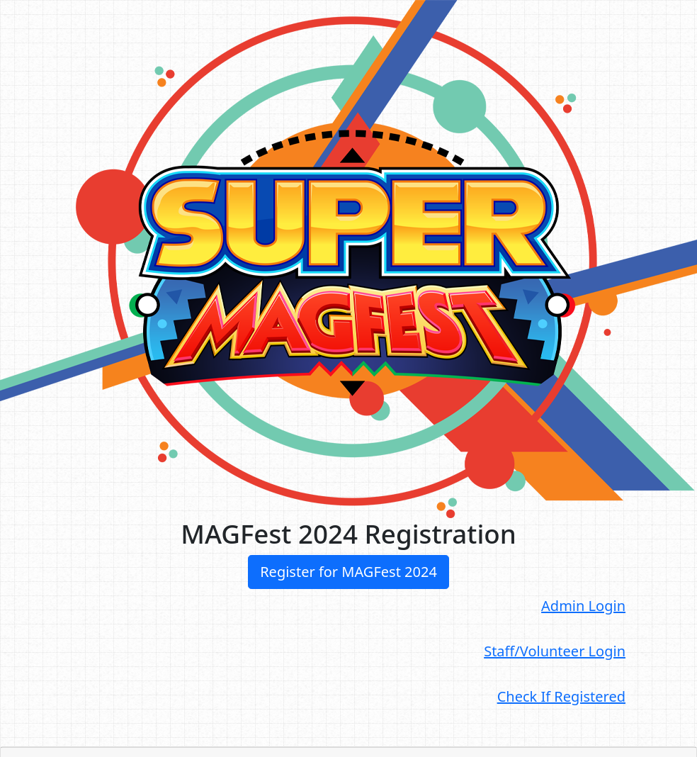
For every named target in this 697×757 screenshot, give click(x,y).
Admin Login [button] (583, 605)
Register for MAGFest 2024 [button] (348, 571)
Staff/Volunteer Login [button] (554, 651)
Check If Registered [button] (561, 696)
